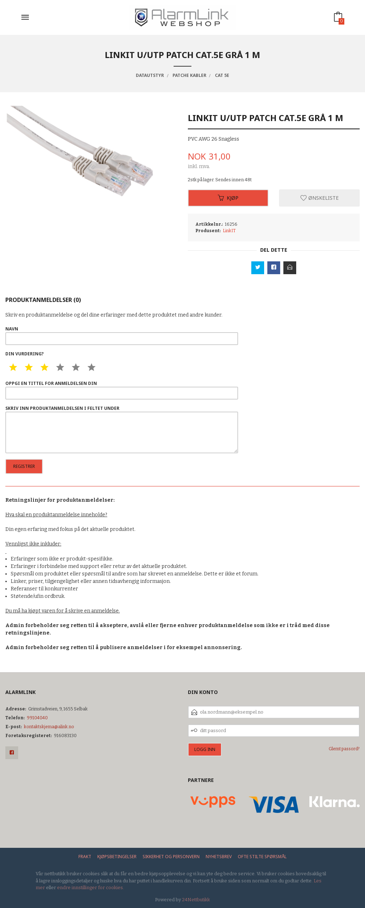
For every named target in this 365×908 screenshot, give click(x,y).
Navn (121, 335)
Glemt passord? (344, 748)
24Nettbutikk (196, 899)
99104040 (37, 717)
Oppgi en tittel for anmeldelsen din (121, 390)
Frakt (84, 857)
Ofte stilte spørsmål (262, 857)
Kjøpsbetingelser (117, 857)
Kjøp (228, 197)
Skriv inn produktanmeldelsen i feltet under (121, 429)
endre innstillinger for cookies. (90, 887)
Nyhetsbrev (219, 857)
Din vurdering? (24, 354)
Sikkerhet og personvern (171, 857)
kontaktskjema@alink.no (49, 726)
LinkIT (229, 230)
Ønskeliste (319, 197)
